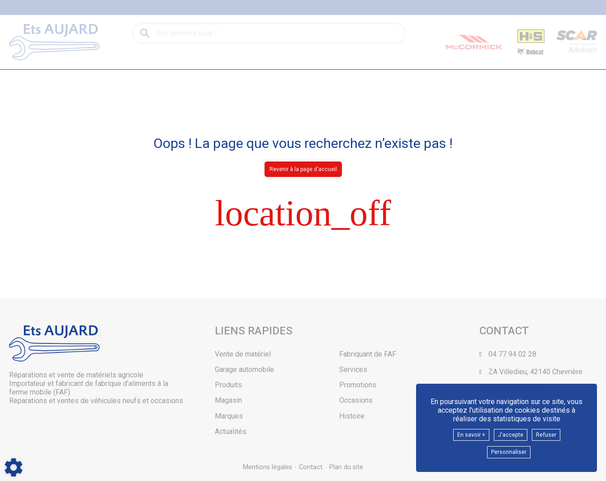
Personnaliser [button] (509, 451)
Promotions (357, 385)
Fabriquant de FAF (367, 354)
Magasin (228, 400)
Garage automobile (244, 369)
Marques (229, 416)
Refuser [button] (552, 432)
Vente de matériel (243, 354)
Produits (228, 385)
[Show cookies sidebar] (14, 467)
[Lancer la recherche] (144, 33)
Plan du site (347, 467)
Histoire (352, 416)
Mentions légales (266, 467)
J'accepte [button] (511, 432)
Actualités (230, 431)
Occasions (356, 400)
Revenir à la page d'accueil (303, 169)
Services (353, 369)
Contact (310, 467)
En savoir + (466, 432)
